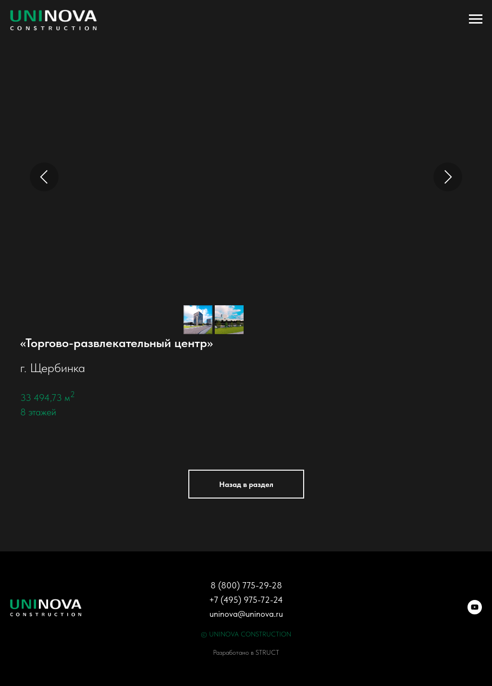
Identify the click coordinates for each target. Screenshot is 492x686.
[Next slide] (447, 176)
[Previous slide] (44, 176)
